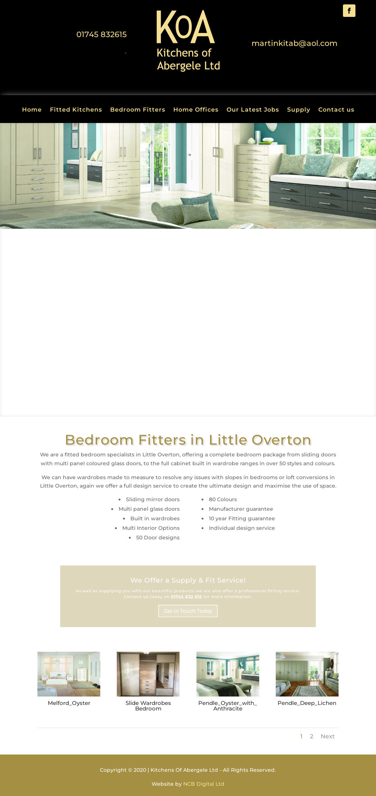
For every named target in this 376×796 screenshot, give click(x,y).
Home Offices (195, 110)
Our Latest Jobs (253, 110)
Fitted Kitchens (76, 110)
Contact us (336, 110)
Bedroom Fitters (137, 110)
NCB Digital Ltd (203, 784)
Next (328, 736)
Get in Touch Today (187, 608)
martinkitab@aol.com (294, 43)
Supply (298, 110)
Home (32, 110)
